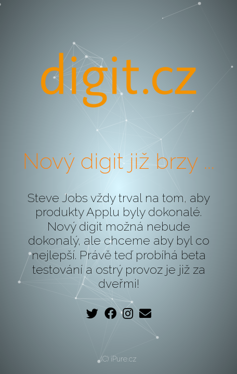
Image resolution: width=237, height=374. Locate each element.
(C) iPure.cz (119, 359)
